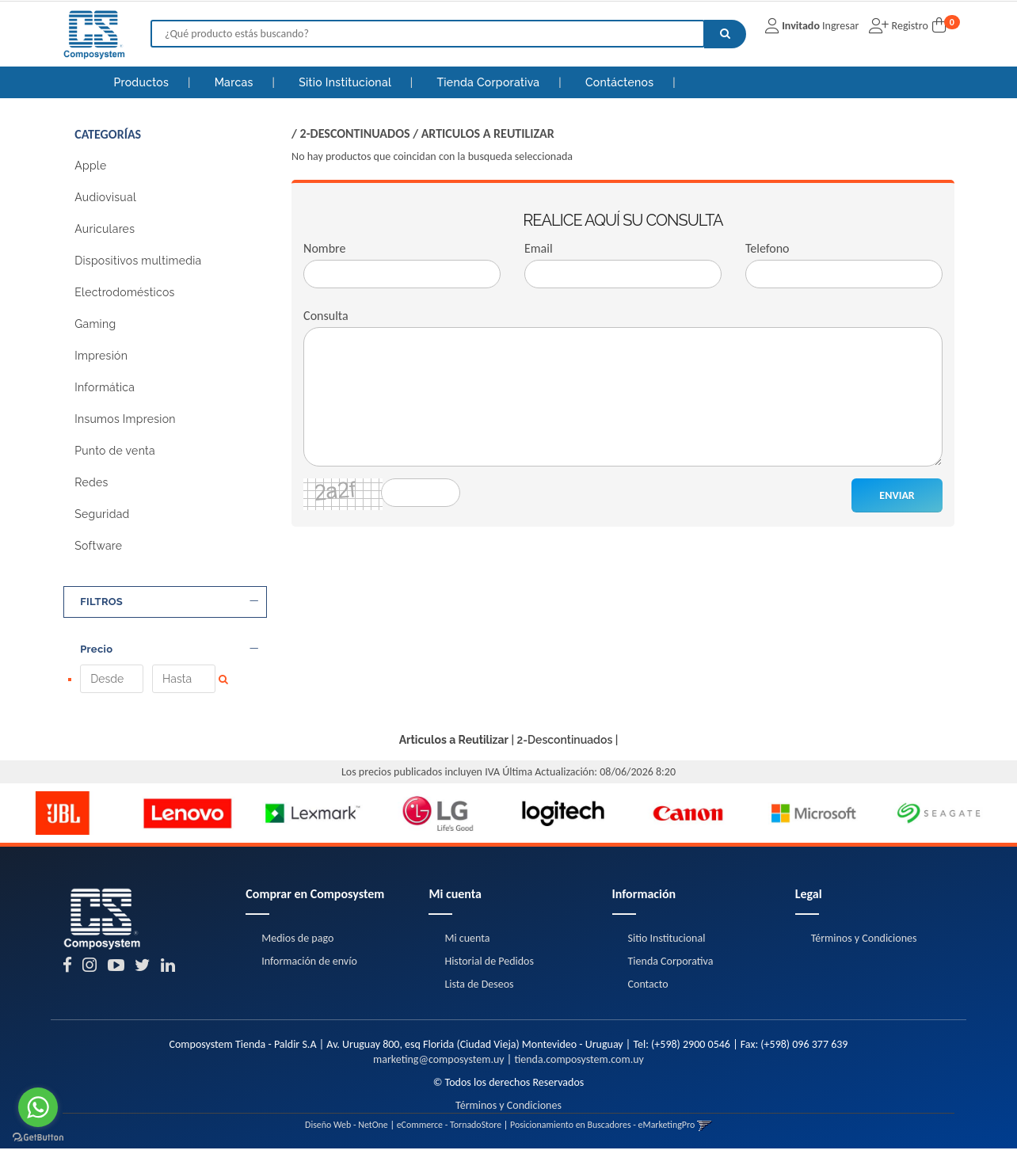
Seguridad (101, 514)
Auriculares (104, 229)
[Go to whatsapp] (38, 1107)
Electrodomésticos (124, 292)
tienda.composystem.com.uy (578, 1065)
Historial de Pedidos (489, 966)
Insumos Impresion (125, 419)
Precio (169, 649)
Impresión (101, 355)
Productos (141, 82)
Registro (908, 25)
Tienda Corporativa (489, 82)
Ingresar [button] (840, 25)
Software (98, 545)
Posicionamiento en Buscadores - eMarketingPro (602, 1130)
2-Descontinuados (355, 133)
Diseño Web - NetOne (346, 1130)
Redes (91, 482)
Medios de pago (297, 943)
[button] (704, 1130)
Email (538, 248)
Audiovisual (105, 197)
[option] (62, 818)
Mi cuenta (466, 943)
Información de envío (308, 966)
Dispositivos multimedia (137, 260)
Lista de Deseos (478, 989)
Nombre (324, 248)
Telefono (767, 248)
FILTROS (169, 601)
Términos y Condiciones (864, 943)
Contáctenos (621, 82)
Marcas (236, 82)
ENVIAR (896, 495)
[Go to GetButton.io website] (38, 1138)
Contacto (648, 989)
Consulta (326, 315)
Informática (104, 387)
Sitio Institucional (346, 82)
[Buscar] (725, 34)
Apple (90, 165)
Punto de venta (114, 450)
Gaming (95, 324)
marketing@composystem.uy (439, 1065)
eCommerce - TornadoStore (449, 1130)
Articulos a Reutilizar (487, 133)
